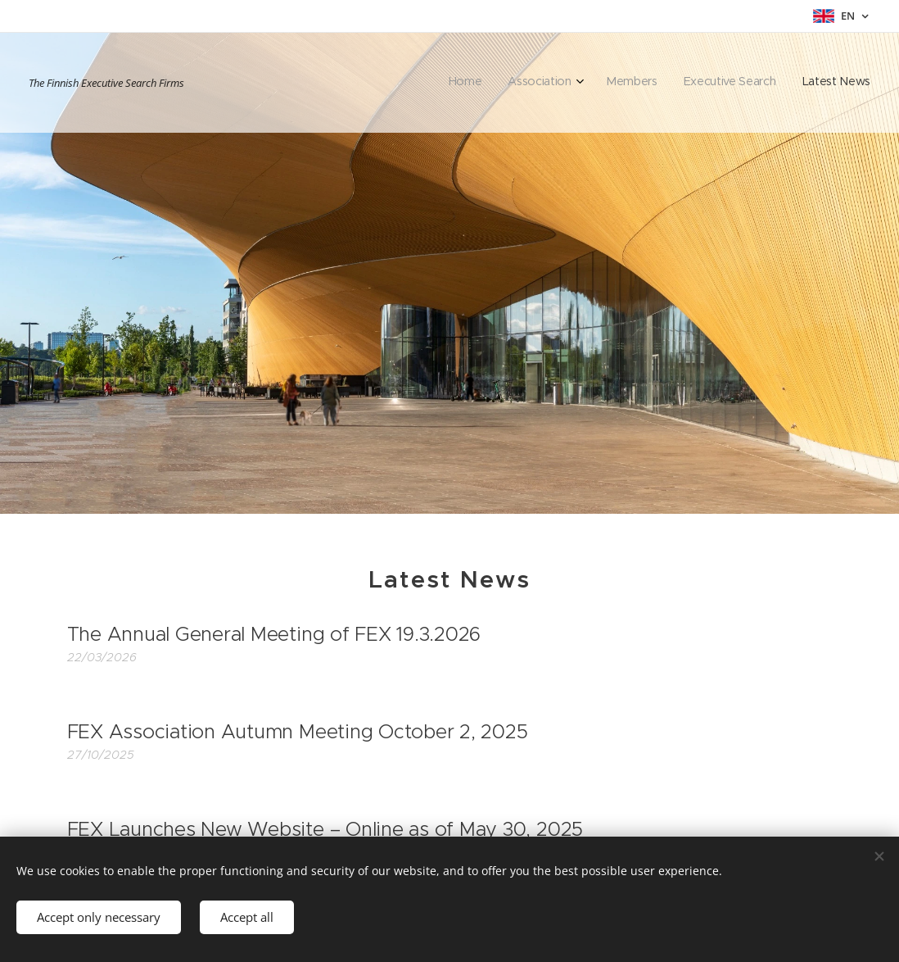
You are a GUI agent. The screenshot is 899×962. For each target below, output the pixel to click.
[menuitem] (761, 82)
